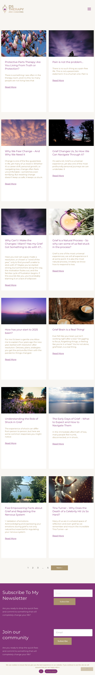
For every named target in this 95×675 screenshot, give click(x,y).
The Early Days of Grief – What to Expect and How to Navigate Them (70, 421)
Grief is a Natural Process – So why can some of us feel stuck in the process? (70, 243)
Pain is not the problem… (67, 61)
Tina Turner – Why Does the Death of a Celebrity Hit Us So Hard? (70, 511)
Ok (41, 671)
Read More (10, 86)
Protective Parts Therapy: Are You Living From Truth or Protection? (23, 65)
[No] (87, 669)
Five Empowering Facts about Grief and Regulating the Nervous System (23, 511)
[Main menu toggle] (89, 8)
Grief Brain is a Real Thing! (68, 328)
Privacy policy (51, 671)
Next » (59, 567)
